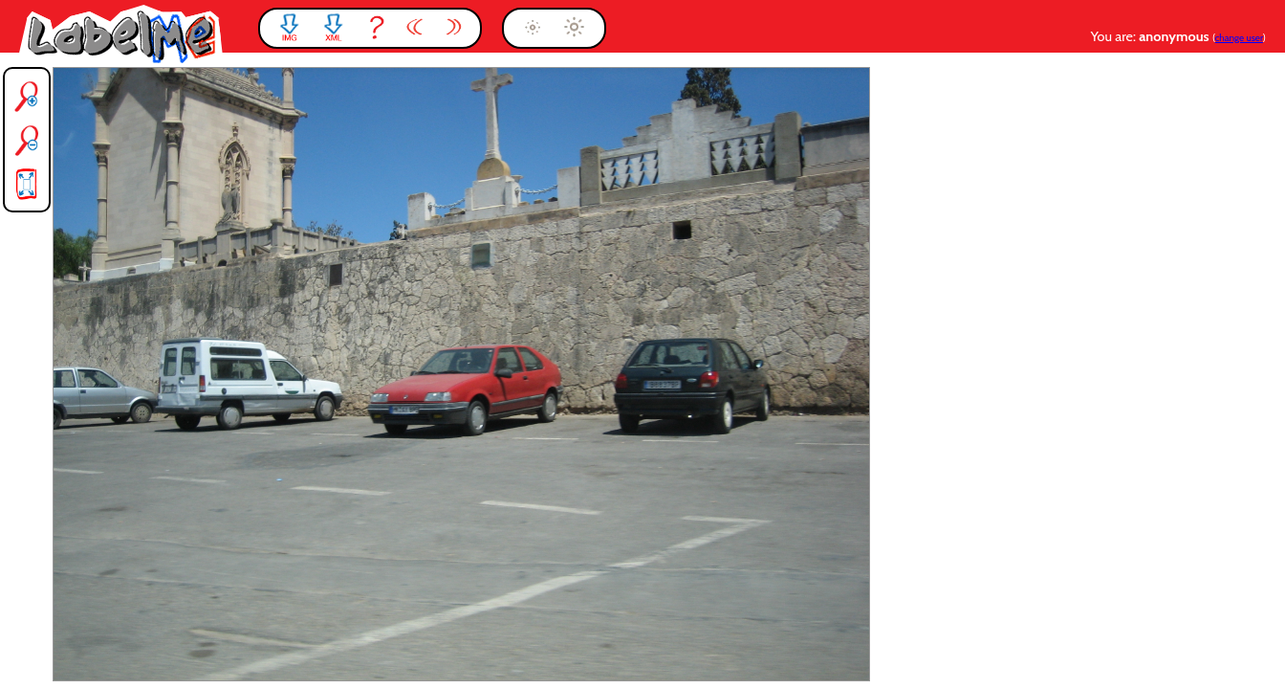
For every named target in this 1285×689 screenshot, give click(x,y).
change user (1239, 38)
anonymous (1175, 36)
